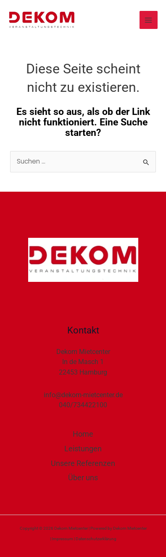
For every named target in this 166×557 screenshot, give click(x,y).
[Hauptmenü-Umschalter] (149, 20)
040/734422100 (83, 405)
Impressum (62, 538)
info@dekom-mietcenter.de (83, 395)
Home (83, 433)
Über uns (83, 477)
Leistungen (83, 448)
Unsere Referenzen (83, 463)
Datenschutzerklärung (96, 538)
